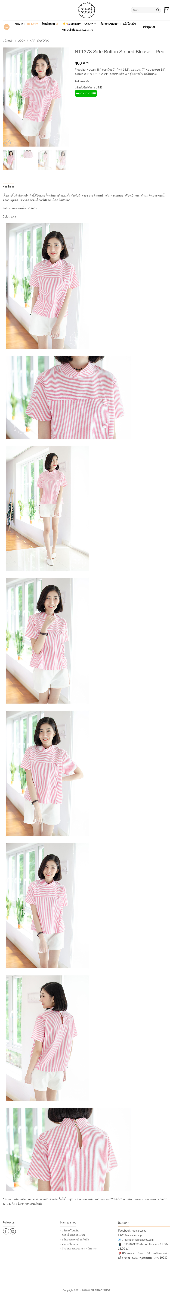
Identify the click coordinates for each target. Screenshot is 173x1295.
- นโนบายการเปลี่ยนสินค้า (74, 1239)
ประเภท (89, 23)
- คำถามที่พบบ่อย (69, 1244)
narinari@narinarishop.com (138, 1239)
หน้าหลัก (8, 40)
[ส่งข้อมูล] (158, 10)
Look (21, 40)
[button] (166, 10)
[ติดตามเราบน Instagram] (13, 1231)
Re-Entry (32, 23)
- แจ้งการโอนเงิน (69, 1230)
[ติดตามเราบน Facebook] (6, 1231)
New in (19, 23)
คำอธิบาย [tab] (8, 186)
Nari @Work (39, 40)
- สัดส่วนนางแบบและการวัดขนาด (78, 1248)
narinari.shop (139, 1230)
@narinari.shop (133, 1235)
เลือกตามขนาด (109, 23)
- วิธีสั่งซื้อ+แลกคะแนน (72, 1235)
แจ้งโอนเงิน (129, 23)
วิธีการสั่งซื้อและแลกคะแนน (77, 30)
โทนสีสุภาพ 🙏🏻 (50, 23)
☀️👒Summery (72, 23)
